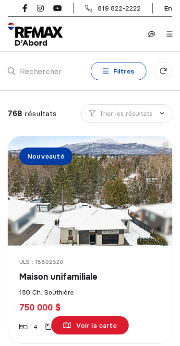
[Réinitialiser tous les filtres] (163, 71)
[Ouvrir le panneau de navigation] (169, 34)
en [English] (168, 8)
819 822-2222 (119, 8)
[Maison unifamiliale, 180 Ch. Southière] (91, 191)
